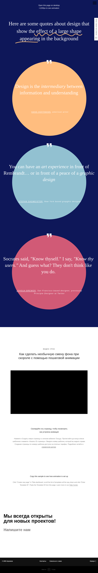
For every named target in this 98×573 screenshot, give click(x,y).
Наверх (93, 561)
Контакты (43, 561)
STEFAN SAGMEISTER (31, 201)
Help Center (73, 485)
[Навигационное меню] (95, 3)
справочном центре (49, 447)
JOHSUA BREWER (26, 291)
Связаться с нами (56, 561)
